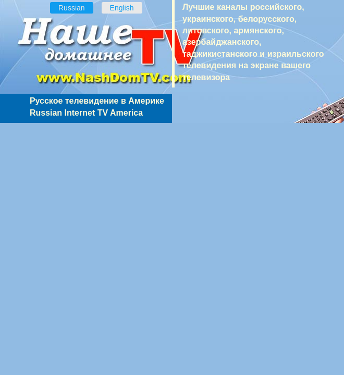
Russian (71, 8)
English (122, 8)
